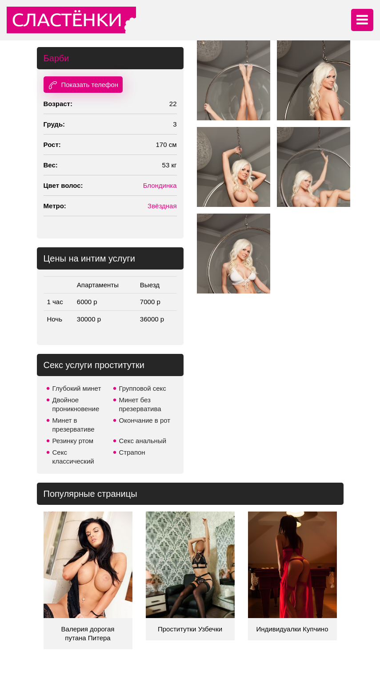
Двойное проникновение (76, 404)
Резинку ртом (73, 440)
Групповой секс (142, 388)
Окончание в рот (145, 420)
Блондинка (160, 185)
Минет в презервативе (73, 424)
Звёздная (162, 206)
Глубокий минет (76, 388)
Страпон (132, 452)
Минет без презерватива (140, 404)
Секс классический (73, 456)
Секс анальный (143, 440)
